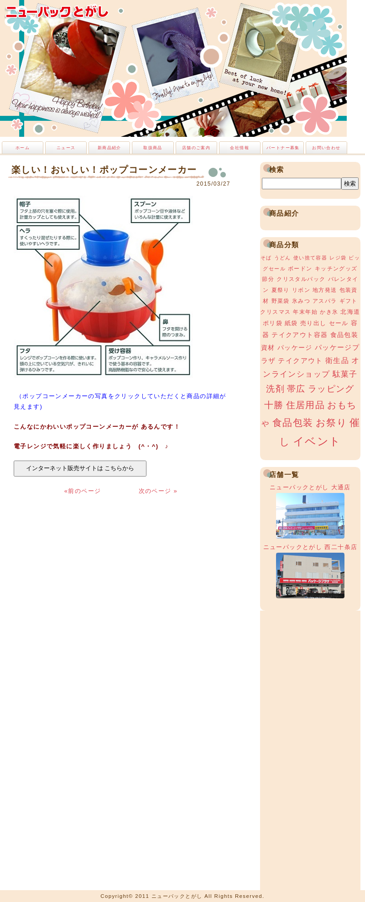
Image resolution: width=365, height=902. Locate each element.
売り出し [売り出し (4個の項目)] (313, 323)
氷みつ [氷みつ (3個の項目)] (301, 301)
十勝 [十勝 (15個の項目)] (274, 405)
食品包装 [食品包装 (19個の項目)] (292, 422)
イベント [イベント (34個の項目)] (317, 441)
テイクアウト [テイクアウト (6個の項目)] (300, 360)
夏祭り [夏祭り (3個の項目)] (280, 290)
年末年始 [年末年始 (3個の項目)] (305, 312)
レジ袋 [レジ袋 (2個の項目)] (337, 257)
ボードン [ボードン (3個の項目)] (300, 268)
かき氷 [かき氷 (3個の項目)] (329, 312)
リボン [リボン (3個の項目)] (301, 290)
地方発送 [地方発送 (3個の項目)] (325, 290)
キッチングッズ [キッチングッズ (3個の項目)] (336, 268)
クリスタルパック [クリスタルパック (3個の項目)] (300, 279)
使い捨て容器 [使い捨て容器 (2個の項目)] (310, 257)
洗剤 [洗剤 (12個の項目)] (275, 389)
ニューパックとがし (57, 11)
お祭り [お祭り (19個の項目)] (331, 422)
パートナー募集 (283, 147)
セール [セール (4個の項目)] (339, 323)
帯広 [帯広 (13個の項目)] (296, 389)
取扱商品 (152, 147)
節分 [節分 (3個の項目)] (268, 279)
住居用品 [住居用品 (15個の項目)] (305, 405)
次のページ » (158, 490)
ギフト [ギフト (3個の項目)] (348, 301)
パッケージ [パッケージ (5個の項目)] (295, 347)
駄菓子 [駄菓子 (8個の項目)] (345, 374)
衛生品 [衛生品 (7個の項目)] (337, 360)
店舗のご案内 (196, 147)
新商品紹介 (109, 147)
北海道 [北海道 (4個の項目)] (350, 311)
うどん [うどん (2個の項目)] (282, 257)
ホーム (23, 147)
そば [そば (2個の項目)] (266, 257)
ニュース (66, 147)
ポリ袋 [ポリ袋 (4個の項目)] (272, 323)
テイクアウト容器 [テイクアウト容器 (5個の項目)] (299, 334)
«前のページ (84, 490)
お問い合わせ (326, 147)
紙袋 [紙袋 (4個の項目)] (291, 323)
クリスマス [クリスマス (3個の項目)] (275, 312)
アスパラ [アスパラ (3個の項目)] (325, 301)
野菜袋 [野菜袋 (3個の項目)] (280, 301)
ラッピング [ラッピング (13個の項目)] (331, 389)
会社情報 (239, 147)
